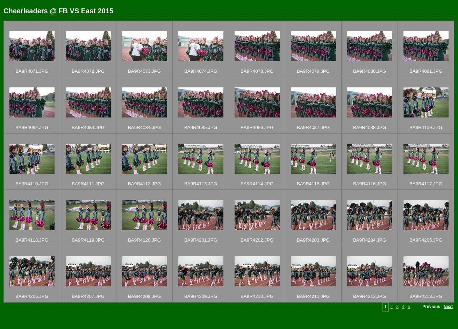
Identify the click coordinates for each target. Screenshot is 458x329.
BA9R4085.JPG (200, 127)
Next (448, 306)
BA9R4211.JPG (313, 296)
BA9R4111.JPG (88, 183)
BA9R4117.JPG (425, 183)
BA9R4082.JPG (31, 127)
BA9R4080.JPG (369, 71)
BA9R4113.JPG (200, 183)
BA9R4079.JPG (313, 71)
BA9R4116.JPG (369, 183)
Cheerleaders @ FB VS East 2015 (58, 11)
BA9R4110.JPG (31, 183)
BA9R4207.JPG (88, 296)
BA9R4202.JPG (257, 240)
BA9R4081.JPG (425, 71)
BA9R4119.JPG (88, 240)
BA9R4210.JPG (257, 296)
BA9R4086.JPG (257, 127)
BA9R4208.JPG (144, 296)
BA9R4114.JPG (257, 183)
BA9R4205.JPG (425, 240)
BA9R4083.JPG (88, 127)
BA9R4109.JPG (425, 127)
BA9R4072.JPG (88, 71)
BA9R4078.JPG (257, 71)
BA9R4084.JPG (144, 127)
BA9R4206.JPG (31, 296)
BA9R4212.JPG (369, 296)
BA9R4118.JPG (31, 240)
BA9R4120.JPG (144, 240)
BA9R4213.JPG (425, 296)
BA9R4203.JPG (313, 240)
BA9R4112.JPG (144, 183)
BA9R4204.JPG (369, 240)
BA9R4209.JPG (200, 296)
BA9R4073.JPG (144, 71)
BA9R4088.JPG (369, 127)
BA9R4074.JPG (200, 71)
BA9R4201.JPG (200, 240)
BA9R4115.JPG (313, 183)
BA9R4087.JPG (313, 127)
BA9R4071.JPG (31, 71)
